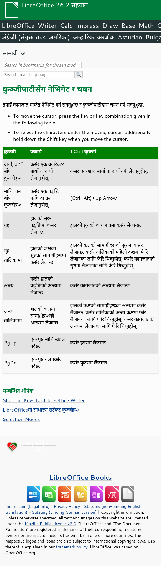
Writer (47, 25)
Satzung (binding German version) (64, 512)
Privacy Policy (67, 506)
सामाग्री (10, 53)
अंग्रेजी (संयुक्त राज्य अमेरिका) (36, 37)
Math (146, 25)
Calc (66, 25)
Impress (87, 25)
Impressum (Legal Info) (27, 506)
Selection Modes (21, 419)
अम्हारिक (83, 37)
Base (128, 25)
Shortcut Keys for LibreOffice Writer (44, 400)
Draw (110, 25)
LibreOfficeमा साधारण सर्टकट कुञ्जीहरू (41, 409)
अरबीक (106, 37)
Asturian (130, 37)
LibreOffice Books (80, 477)
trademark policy (72, 547)
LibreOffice (18, 25)
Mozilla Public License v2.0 (50, 524)
